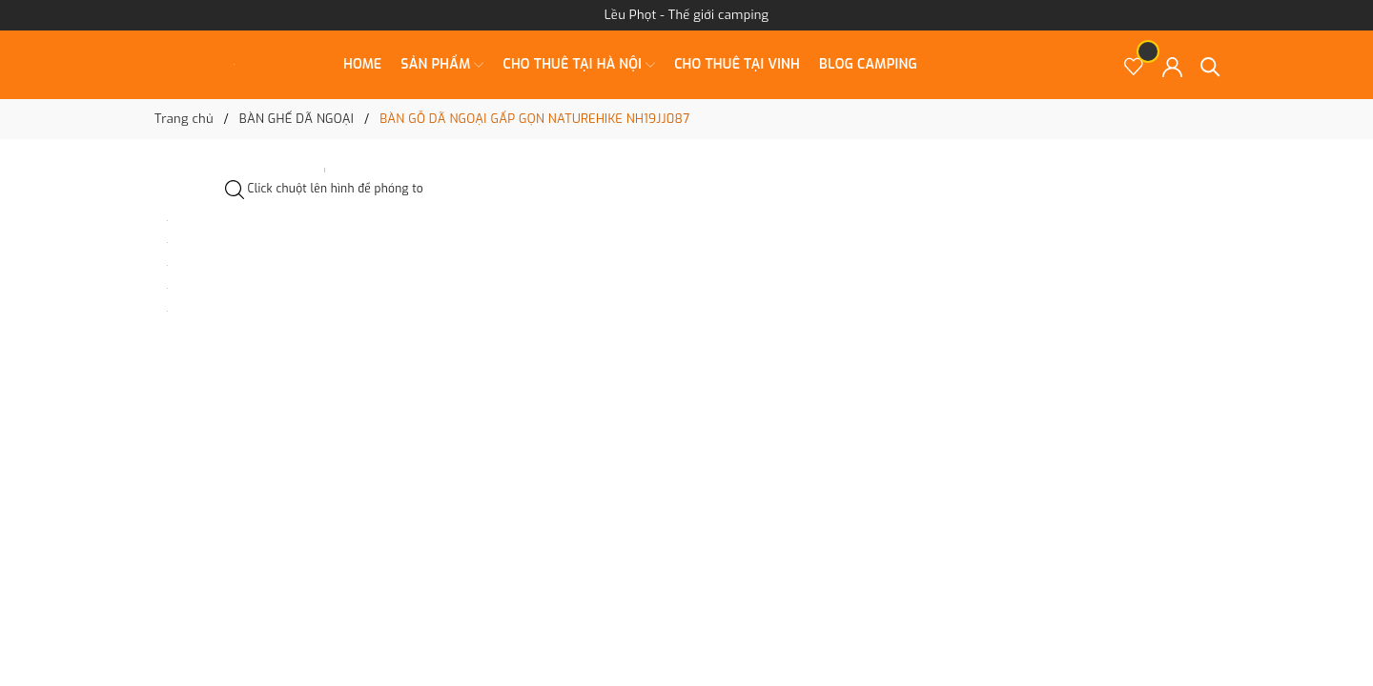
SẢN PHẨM (441, 64)
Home (362, 64)
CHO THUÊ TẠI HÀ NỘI (578, 64)
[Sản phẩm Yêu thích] (1134, 65)
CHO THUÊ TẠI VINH (737, 64)
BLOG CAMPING (868, 64)
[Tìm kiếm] (1210, 65)
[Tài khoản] (1172, 65)
